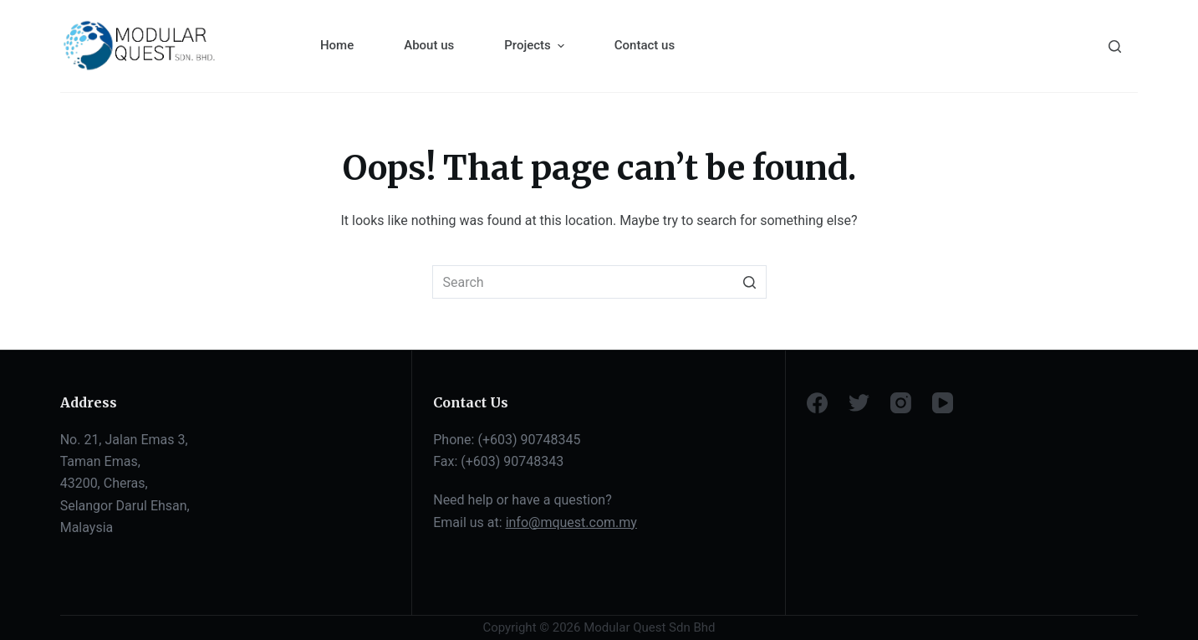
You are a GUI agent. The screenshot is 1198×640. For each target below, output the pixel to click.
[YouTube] (942, 402)
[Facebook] (817, 402)
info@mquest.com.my (571, 522)
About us (429, 45)
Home (337, 45)
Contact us (644, 45)
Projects (536, 46)
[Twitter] (859, 402)
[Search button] (750, 282)
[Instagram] (900, 402)
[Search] (1115, 46)
